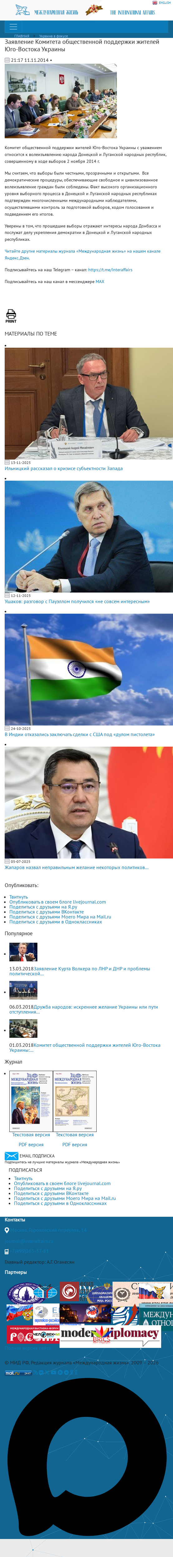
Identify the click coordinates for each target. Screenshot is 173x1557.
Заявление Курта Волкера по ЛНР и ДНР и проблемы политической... (79, 971)
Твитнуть (18, 897)
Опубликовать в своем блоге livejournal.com (57, 902)
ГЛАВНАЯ (21, 36)
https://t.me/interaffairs (110, 269)
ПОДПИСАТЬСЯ (25, 1170)
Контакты (15, 1219)
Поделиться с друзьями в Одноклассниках (55, 921)
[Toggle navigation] (13, 27)
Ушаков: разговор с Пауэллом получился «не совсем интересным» (77, 601)
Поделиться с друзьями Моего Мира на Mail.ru (60, 917)
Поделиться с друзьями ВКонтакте (46, 912)
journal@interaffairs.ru (29, 1241)
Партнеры (16, 1272)
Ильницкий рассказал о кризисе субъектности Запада (64, 468)
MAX (100, 281)
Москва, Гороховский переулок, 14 (48, 1230)
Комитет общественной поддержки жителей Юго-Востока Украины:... (85, 1047)
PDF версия (31, 1144)
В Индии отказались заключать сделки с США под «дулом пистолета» (80, 734)
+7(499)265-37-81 (29, 1251)
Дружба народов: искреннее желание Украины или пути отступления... (83, 1009)
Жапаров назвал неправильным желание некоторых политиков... (76, 867)
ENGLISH (161, 2)
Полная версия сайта (28, 1348)
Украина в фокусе (53, 36)
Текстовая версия (31, 1134)
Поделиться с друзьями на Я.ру (43, 907)
